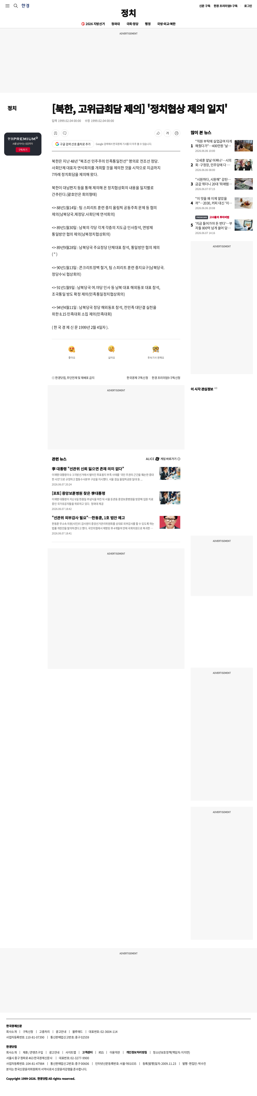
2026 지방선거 (95, 24)
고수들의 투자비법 (212, 217)
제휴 (25, 1052)
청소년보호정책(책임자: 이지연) (171, 1052)
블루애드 (77, 1031)
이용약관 (115, 1052)
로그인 (248, 6)
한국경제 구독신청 (137, 377)
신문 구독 (204, 6)
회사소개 (11, 1031)
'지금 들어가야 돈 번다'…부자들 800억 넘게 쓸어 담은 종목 (213, 228)
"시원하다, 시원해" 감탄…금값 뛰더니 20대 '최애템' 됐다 (213, 184)
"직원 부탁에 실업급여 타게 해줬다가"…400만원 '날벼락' (213, 146)
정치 (128, 12)
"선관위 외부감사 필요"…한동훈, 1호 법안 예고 (88, 517)
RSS (101, 1052)
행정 (147, 24)
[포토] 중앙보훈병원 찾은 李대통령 (78, 493)
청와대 (115, 24)
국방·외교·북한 (166, 24)
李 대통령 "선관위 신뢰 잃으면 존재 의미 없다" (88, 468)
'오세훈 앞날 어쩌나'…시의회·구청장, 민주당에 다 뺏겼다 (213, 165)
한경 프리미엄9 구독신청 (166, 377)
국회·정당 (132, 24)
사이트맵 (70, 1052)
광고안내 (61, 1031)
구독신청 (28, 1031)
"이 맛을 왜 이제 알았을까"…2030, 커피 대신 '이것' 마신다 (212, 203)
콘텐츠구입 (36, 1052)
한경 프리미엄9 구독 (226, 6)
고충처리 (44, 1031)
